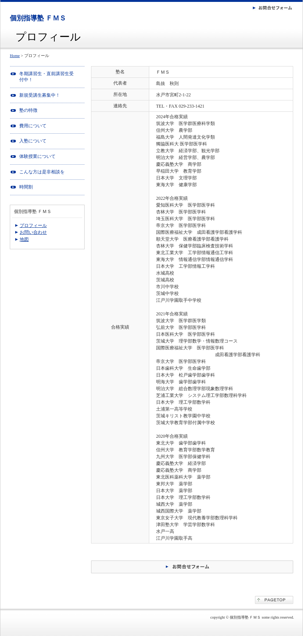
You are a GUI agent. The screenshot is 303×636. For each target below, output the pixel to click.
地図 (24, 239)
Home (15, 55)
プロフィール (33, 225)
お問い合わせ (33, 232)
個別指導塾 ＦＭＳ (38, 18)
